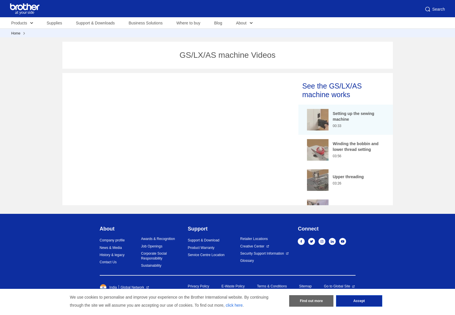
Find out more (311, 301)
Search (434, 9)
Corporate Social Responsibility (154, 255)
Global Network (132, 287)
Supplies (54, 23)
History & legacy (112, 255)
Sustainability (151, 266)
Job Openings (151, 246)
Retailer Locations (254, 239)
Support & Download (203, 240)
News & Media (111, 248)
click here (234, 305)
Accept (359, 301)
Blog (218, 23)
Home (15, 33)
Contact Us (108, 262)
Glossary (247, 261)
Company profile (112, 240)
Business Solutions (145, 23)
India (108, 287)
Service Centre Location (206, 255)
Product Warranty (201, 248)
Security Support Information (262, 253)
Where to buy (188, 23)
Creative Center (252, 246)
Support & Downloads (95, 23)
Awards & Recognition (158, 239)
